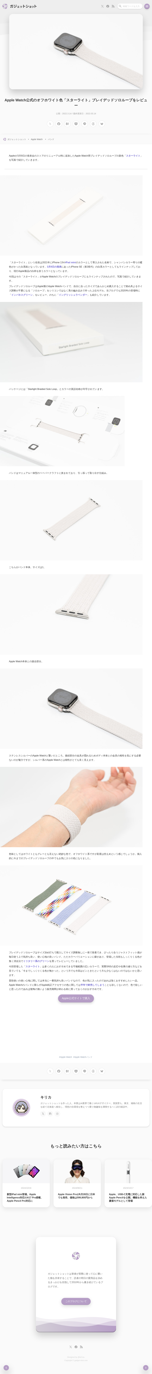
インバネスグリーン (22, 295)
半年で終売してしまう (92, 985)
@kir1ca (81, 1357)
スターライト (133, 155)
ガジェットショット (16, 139)
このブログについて (76, 1301)
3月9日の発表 (54, 266)
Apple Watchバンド (83, 1057)
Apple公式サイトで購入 (76, 998)
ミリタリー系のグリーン (36, 961)
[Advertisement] (76, 1030)
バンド (51, 139)
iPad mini (70, 262)
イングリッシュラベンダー (73, 295)
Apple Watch (37, 139)
